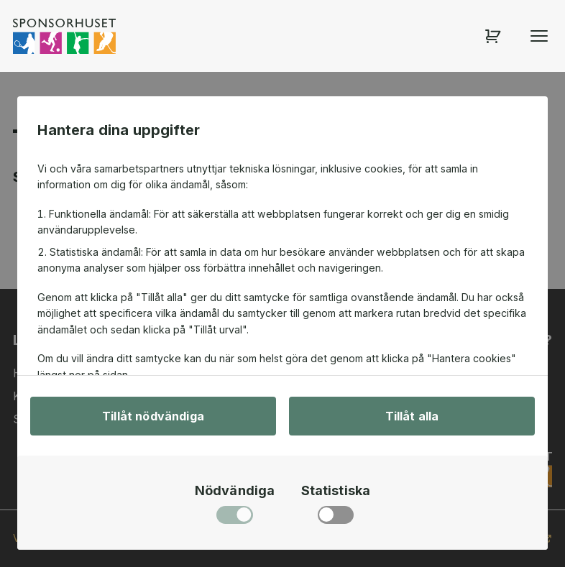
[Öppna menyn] (539, 36)
